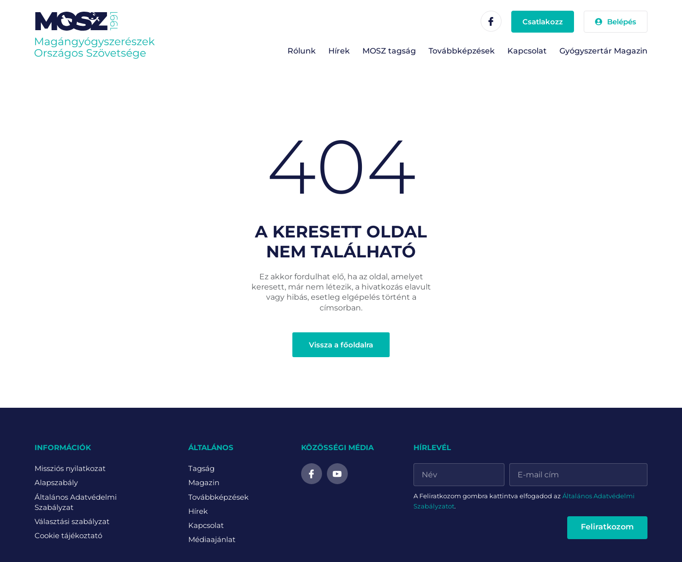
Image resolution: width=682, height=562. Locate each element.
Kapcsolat (527, 50)
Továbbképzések (462, 50)
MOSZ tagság (389, 50)
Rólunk (301, 50)
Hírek (339, 50)
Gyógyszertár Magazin (603, 50)
